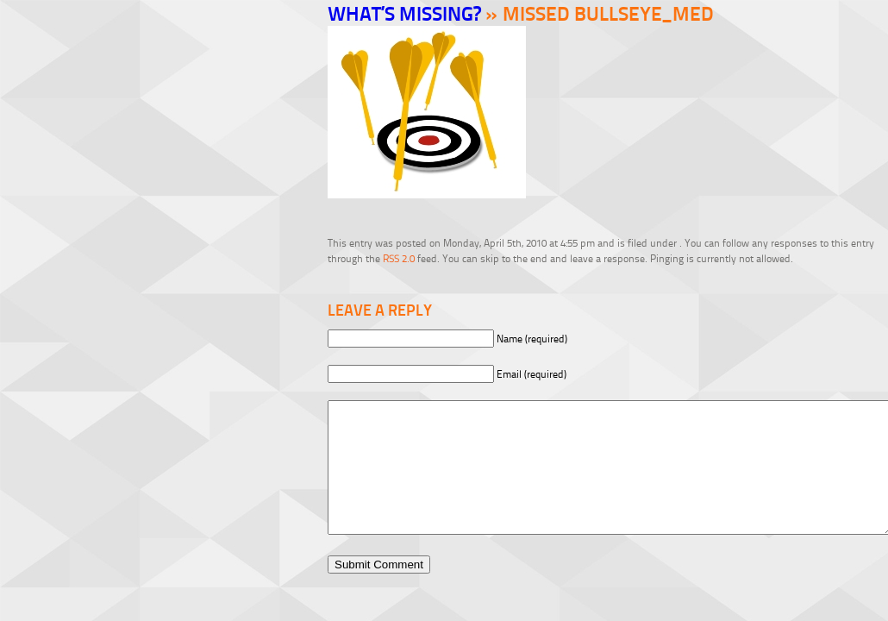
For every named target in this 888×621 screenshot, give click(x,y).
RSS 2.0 (399, 258)
